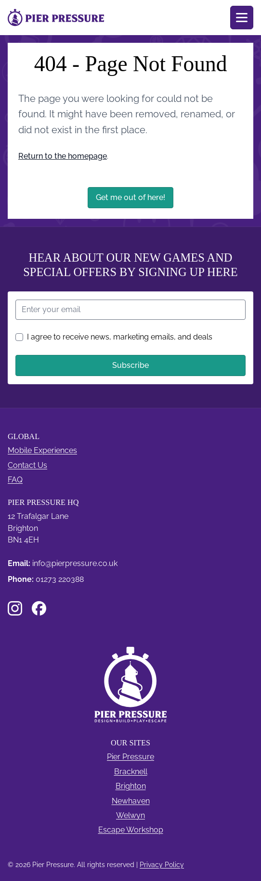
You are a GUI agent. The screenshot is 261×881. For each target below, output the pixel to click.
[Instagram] (15, 608)
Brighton (131, 786)
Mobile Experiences (42, 450)
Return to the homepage (62, 156)
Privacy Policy (162, 864)
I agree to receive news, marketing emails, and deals (113, 336)
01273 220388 (60, 579)
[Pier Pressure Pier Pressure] (56, 17)
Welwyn (130, 815)
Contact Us (27, 465)
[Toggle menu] (241, 17)
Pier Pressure (130, 756)
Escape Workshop (130, 829)
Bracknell (130, 771)
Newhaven (131, 800)
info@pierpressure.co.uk (74, 563)
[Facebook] (39, 608)
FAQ (15, 479)
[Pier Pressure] (130, 684)
